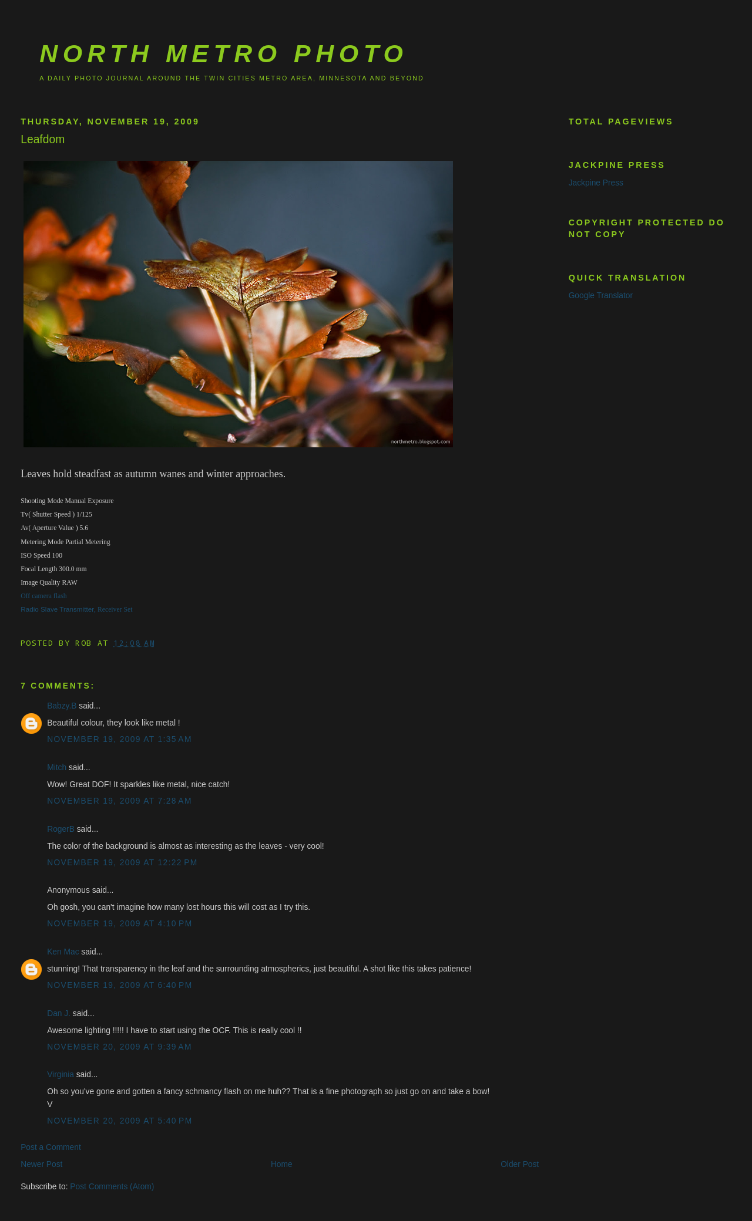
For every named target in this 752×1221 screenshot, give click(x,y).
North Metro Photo (223, 53)
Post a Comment (51, 1147)
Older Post (520, 1164)
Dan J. (58, 1013)
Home (282, 1164)
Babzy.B (61, 705)
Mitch (56, 767)
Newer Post (41, 1164)
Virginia (60, 1074)
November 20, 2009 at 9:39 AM (119, 1047)
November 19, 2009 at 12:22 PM (122, 862)
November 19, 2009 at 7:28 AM (119, 801)
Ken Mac (63, 951)
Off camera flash (43, 596)
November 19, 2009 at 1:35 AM (119, 739)
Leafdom (43, 139)
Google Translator (601, 295)
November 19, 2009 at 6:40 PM (119, 985)
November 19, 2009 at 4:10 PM (119, 923)
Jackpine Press (596, 182)
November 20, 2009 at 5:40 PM (119, 1121)
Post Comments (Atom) (112, 1186)
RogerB (61, 829)
